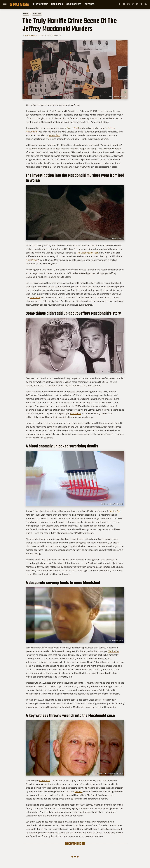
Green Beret (73, 128)
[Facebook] (119, 4)
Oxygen (78, 791)
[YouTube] (124, 4)
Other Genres (73, 4)
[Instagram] (128, 4)
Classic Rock (40, 4)
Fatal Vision (32, 260)
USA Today (35, 297)
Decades (89, 4)
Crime (25, 14)
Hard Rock (57, 4)
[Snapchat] (141, 4)
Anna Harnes (30, 35)
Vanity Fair (54, 135)
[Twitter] (133, 4)
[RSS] (146, 4)
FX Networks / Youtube (115, 238)
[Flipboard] (137, 4)
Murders (37, 13)
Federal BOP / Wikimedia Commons (110, 773)
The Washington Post (87, 252)
